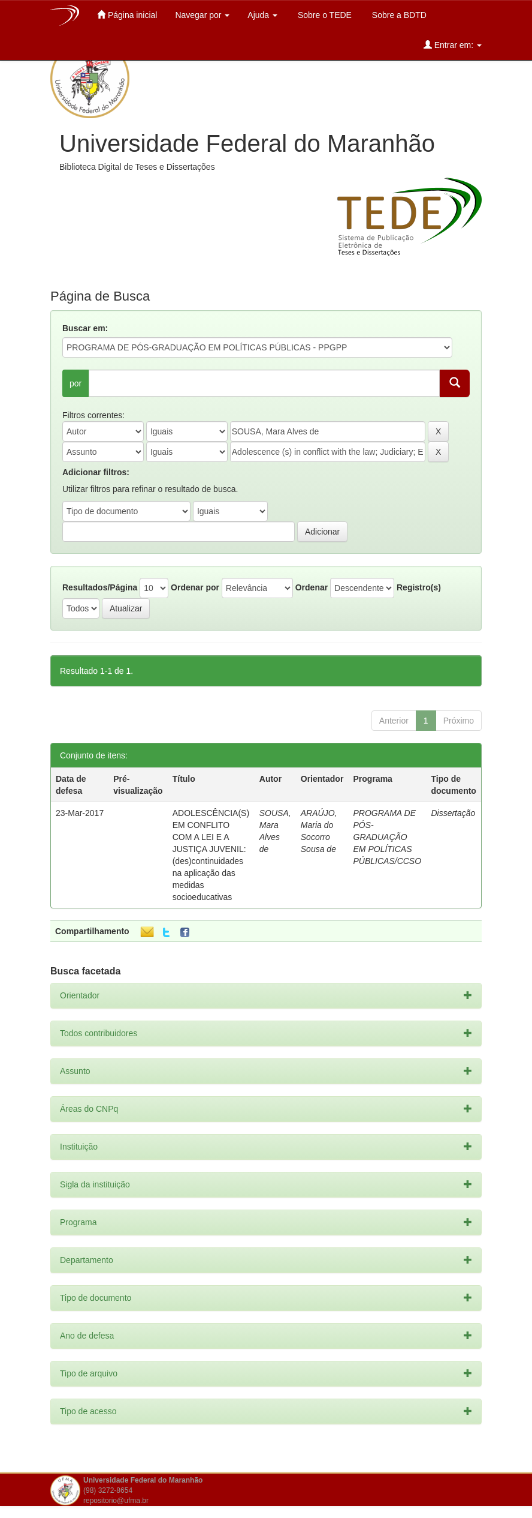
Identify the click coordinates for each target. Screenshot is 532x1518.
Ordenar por (195, 587)
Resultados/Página (99, 587)
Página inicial (127, 15)
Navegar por (202, 15)
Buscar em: (85, 328)
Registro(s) (419, 587)
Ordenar (311, 587)
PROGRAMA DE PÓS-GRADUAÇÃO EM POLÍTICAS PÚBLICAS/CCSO (387, 837)
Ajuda (262, 15)
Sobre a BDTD (398, 15)
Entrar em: (453, 45)
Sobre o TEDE (323, 15)
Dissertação (453, 813)
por (75, 383)
